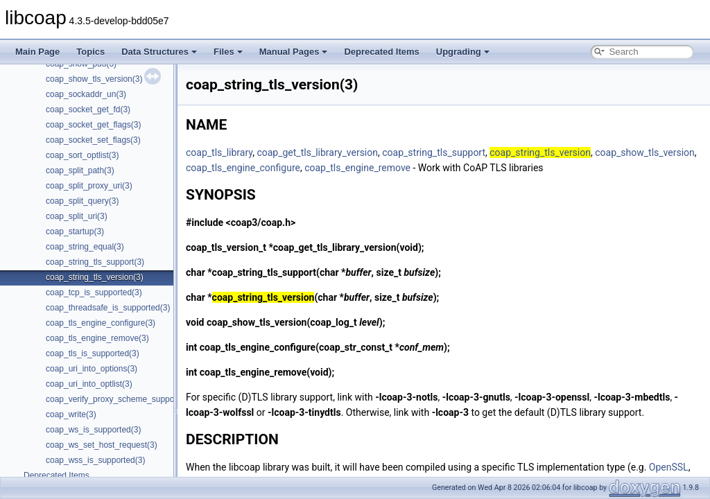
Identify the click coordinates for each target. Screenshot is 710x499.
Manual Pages (293, 51)
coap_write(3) (71, 414)
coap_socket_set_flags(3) (93, 140)
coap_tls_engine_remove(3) (97, 338)
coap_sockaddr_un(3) (86, 94)
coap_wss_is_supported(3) (95, 460)
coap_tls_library (219, 152)
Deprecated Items (381, 51)
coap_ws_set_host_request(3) (101, 445)
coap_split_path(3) (80, 170)
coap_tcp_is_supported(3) (94, 292)
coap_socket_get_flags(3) (93, 125)
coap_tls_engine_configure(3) (100, 323)
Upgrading (463, 51)
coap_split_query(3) (82, 201)
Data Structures (159, 51)
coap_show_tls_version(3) (94, 79)
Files (228, 51)
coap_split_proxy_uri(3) (89, 186)
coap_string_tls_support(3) (95, 262)
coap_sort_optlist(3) (82, 155)
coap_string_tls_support (433, 152)
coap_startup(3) (75, 231)
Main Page (37, 51)
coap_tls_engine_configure (243, 167)
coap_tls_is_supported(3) (92, 353)
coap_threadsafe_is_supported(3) (108, 308)
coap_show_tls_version (645, 152)
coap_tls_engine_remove (357, 167)
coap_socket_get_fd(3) (88, 109)
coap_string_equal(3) (85, 247)
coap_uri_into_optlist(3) (89, 384)
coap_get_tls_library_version (317, 152)
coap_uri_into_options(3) (91, 369)
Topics (90, 51)
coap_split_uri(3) (76, 216)
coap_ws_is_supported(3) (93, 430)
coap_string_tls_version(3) (95, 277)
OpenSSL (669, 467)
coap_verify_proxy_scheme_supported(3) (122, 399)
